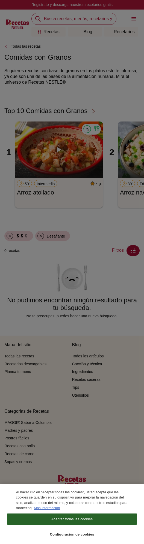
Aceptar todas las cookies (72, 523)
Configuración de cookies (72, 538)
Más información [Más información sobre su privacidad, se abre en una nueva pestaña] (47, 511)
